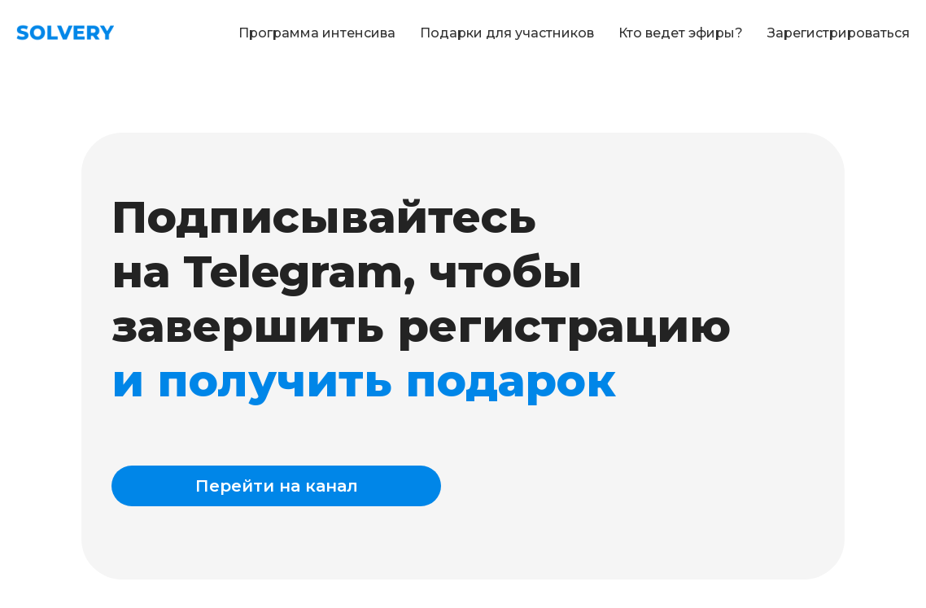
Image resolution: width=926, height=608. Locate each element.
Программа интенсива (316, 33)
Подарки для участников (507, 33)
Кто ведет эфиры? (680, 33)
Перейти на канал (276, 486)
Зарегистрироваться (838, 33)
